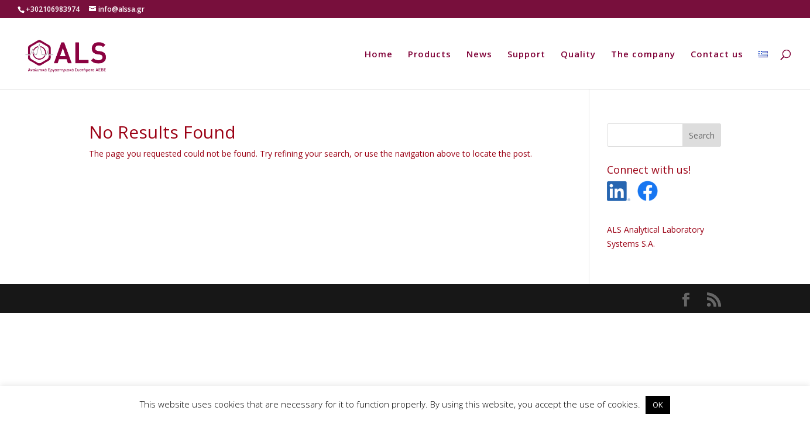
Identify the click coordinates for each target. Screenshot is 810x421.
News (479, 55)
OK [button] (658, 404)
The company (643, 55)
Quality (578, 55)
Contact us (717, 55)
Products (429, 55)
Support (526, 55)
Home (379, 55)
